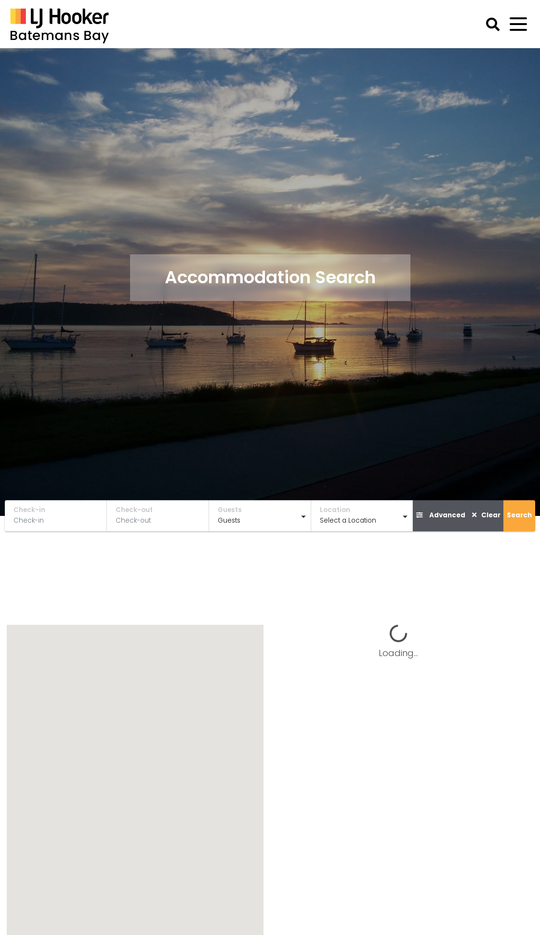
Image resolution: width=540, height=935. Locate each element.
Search (519, 515)
